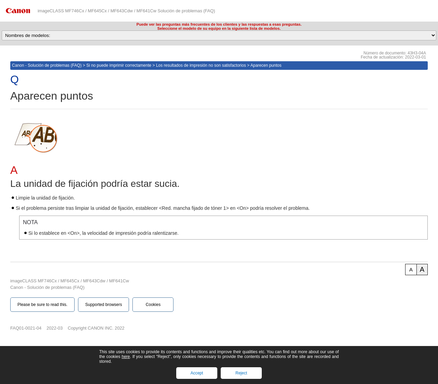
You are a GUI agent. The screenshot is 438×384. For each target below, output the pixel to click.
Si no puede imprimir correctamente (118, 65)
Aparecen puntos (266, 65)
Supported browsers (103, 304)
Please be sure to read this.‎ (42, 304)
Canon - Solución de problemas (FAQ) (46, 65)
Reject (241, 373)
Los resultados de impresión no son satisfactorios (201, 65)
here (125, 356)
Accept (197, 373)
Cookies (153, 304)
